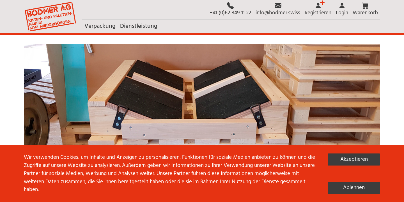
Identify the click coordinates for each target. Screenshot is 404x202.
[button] (365, 9)
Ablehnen (354, 187)
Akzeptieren (354, 159)
